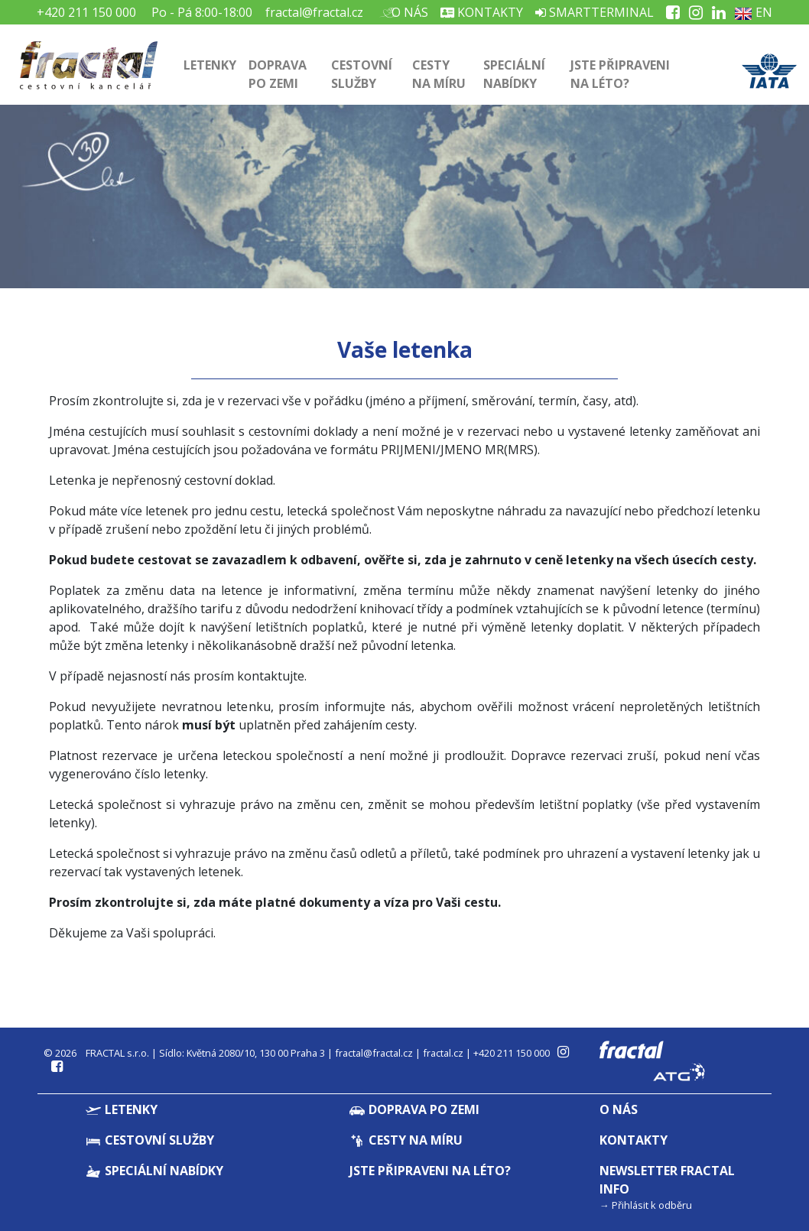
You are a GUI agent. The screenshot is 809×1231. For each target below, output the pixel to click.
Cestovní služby (361, 74)
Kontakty (481, 12)
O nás (408, 12)
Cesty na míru (439, 74)
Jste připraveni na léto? (620, 74)
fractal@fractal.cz (314, 12)
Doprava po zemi (278, 74)
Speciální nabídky (514, 74)
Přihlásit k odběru (652, 1205)
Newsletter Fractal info (667, 1179)
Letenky (210, 65)
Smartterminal (594, 12)
